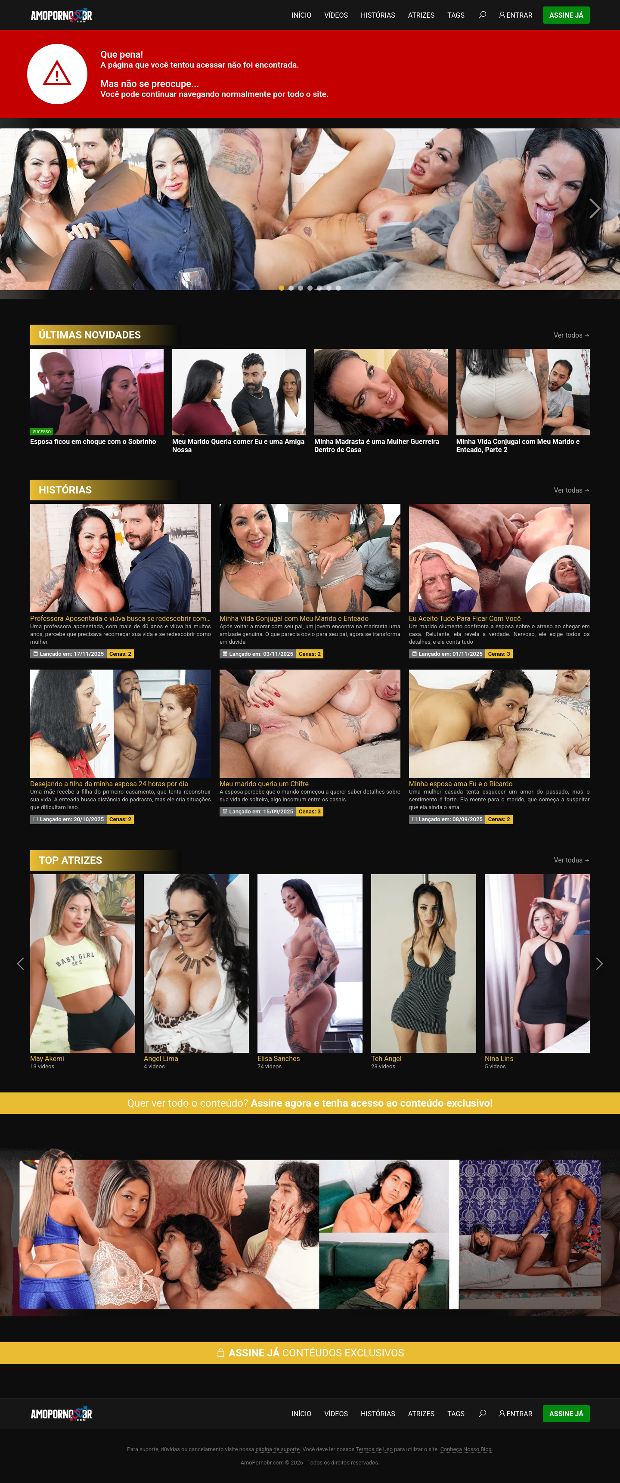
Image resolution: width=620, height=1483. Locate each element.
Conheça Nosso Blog (466, 1449)
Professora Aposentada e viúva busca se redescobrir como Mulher (120, 618)
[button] (281, 288)
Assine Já (566, 15)
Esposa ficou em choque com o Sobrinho (93, 441)
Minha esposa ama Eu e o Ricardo (461, 784)
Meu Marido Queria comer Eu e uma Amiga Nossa (238, 445)
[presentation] (27, 208)
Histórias (378, 15)
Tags (456, 15)
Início (301, 15)
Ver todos (572, 335)
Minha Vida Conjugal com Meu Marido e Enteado (294, 618)
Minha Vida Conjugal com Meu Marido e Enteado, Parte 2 (518, 445)
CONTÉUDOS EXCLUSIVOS (310, 1353)
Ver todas (572, 490)
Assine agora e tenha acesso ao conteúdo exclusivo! (372, 1103)
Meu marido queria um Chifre (264, 784)
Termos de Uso (374, 1449)
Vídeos (336, 15)
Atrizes (421, 15)
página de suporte (277, 1449)
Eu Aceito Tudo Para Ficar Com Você (465, 618)
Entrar (515, 15)
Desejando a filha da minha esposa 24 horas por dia (109, 784)
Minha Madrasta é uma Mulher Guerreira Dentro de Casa (376, 445)
